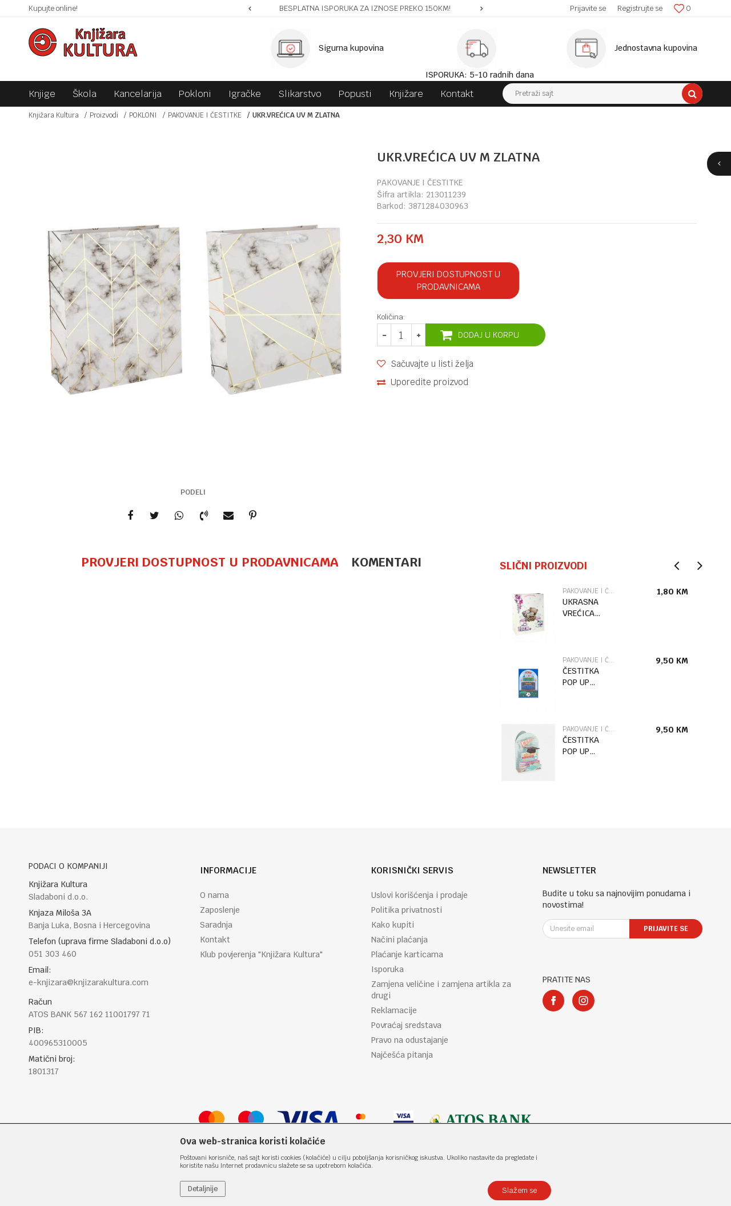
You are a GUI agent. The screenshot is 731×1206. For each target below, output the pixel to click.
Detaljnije (203, 1188)
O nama (214, 895)
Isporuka (387, 969)
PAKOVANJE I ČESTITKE (205, 115)
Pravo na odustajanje (409, 1040)
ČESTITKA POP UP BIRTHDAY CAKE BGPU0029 (582, 677)
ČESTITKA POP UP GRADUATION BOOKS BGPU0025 (587, 746)
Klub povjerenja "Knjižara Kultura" (261, 954)
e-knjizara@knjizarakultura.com (88, 982)
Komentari (386, 562)
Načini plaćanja (399, 939)
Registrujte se (639, 8)
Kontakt (215, 939)
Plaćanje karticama (407, 954)
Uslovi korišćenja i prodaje (419, 895)
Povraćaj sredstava (406, 1025)
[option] (365, 8)
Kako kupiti (392, 925)
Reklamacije (394, 1010)
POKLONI (143, 115)
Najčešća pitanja (402, 1055)
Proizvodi (104, 115)
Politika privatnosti (406, 910)
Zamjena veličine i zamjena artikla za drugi (441, 990)
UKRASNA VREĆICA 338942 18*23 (581, 608)
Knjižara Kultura (54, 115)
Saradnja (216, 925)
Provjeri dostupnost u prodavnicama (448, 280)
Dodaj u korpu (488, 335)
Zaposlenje (220, 910)
